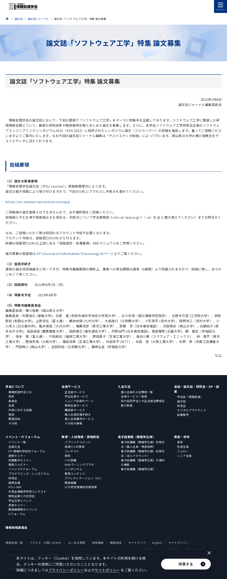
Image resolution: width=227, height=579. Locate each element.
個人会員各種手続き (78, 414)
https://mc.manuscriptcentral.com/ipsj (37, 201)
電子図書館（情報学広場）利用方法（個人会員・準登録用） (143, 444)
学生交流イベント (20, 501)
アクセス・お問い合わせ (45, 543)
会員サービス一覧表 (134, 396)
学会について (14, 386)
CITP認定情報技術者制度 (81, 487)
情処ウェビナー (18, 464)
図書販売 (183, 415)
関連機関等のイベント (23, 509)
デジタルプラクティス (191, 410)
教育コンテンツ (75, 474)
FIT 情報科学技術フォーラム (26, 451)
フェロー (183, 451)
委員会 (12, 401)
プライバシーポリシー (66, 570)
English (157, 543)
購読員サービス (75, 410)
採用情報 (98, 543)
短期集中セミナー (20, 460)
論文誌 (181, 401)
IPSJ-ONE (15, 487)
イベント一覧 (17, 442)
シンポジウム (73, 469)
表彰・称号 (182, 437)
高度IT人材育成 (75, 447)
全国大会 (14, 447)
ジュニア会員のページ (79, 401)
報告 (11, 414)
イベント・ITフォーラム (22, 437)
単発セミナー (17, 505)
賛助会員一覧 (14, 543)
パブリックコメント (78, 442)
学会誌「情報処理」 (190, 397)
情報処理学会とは (20, 392)
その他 (12, 423)
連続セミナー (17, 456)
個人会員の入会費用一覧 (137, 392)
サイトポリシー (178, 543)
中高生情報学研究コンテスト (27, 491)
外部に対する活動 (20, 410)
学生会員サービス (76, 396)
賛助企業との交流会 (21, 496)
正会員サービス (75, 392)
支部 (11, 405)
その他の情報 (73, 423)
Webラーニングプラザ (79, 464)
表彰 (11, 396)
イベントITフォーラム (22, 469)
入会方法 (124, 386)
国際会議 (14, 483)
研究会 (181, 406)
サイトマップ (137, 543)
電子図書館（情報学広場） (136, 437)
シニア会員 (184, 456)
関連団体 (14, 419)
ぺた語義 (70, 460)
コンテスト (72, 451)
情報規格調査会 (16, 527)
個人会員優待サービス (79, 419)
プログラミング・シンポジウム (28, 474)
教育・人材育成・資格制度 (80, 437)
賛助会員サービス (76, 405)
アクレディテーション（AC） (84, 478)
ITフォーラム (17, 514)
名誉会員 (183, 447)
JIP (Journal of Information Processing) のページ (75, 253)
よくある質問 (76, 543)
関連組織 (70, 483)
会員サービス (71, 386)
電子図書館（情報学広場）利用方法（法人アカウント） (143, 453)
